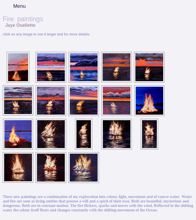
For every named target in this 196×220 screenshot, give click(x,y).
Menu (19, 6)
